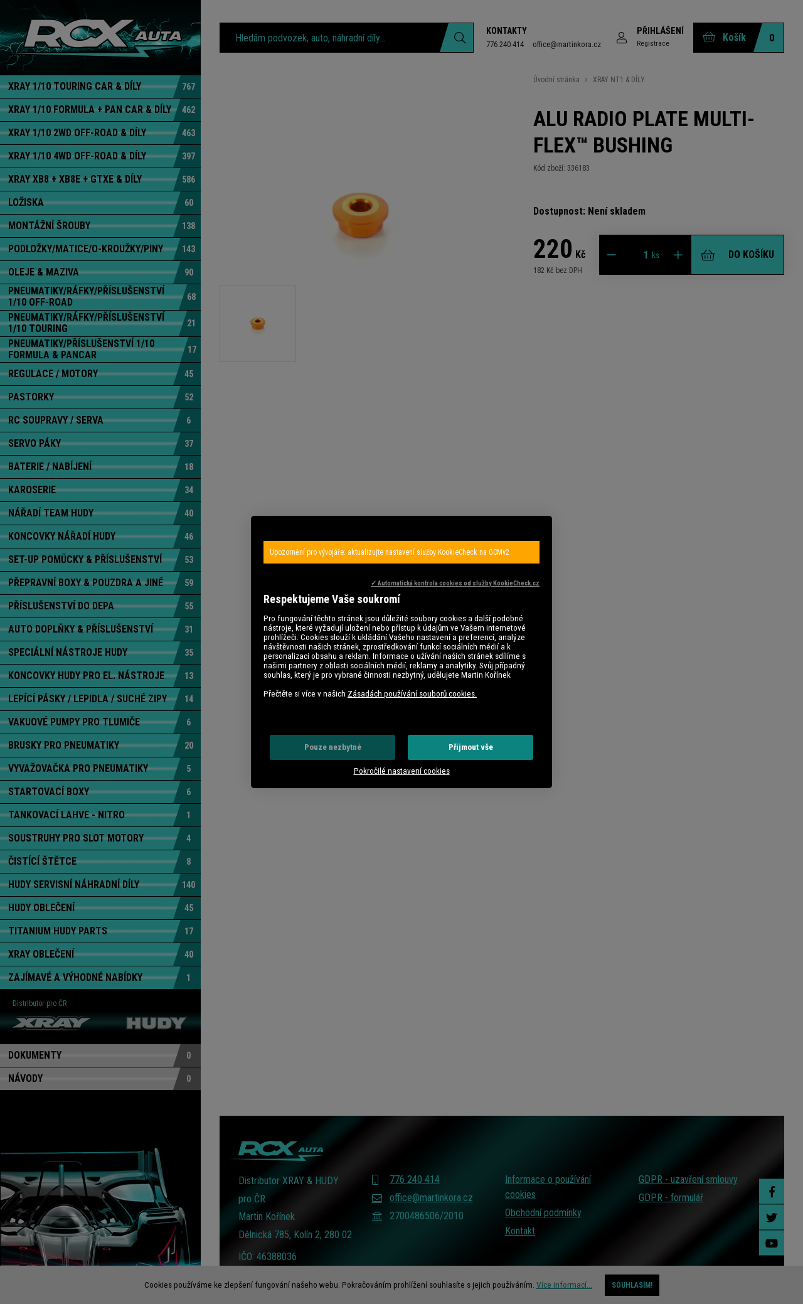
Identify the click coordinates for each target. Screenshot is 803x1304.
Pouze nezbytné (332, 747)
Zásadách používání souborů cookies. (412, 693)
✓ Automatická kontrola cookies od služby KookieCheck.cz (455, 583)
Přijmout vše (471, 747)
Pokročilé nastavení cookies (402, 771)
